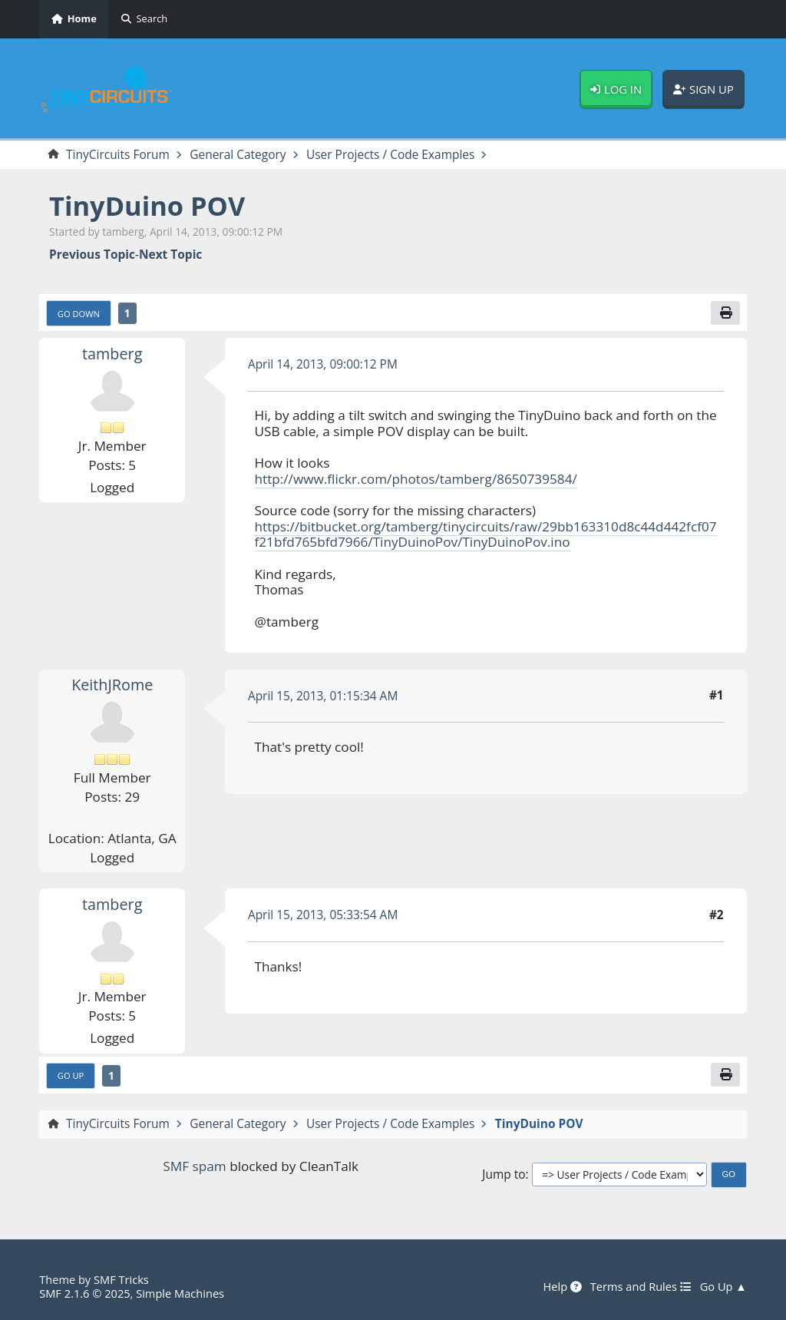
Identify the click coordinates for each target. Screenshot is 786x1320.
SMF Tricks (121, 1279)
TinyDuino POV (147, 205)
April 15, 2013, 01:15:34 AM (323, 695)
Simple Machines (180, 1293)
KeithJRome (112, 684)
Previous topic (92, 254)
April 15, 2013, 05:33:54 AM (323, 914)
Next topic (170, 254)
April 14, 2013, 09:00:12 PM (323, 364)
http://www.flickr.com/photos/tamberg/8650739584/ (415, 479)
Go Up (71, 1075)
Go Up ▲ (723, 1287)
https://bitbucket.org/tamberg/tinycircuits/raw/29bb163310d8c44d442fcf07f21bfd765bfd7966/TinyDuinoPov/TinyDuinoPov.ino (485, 534)
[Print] (725, 313)
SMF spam (194, 1166)
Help (562, 1287)
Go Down (79, 313)
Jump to (503, 1174)
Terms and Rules (641, 1287)
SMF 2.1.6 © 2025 (84, 1293)
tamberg (112, 353)
